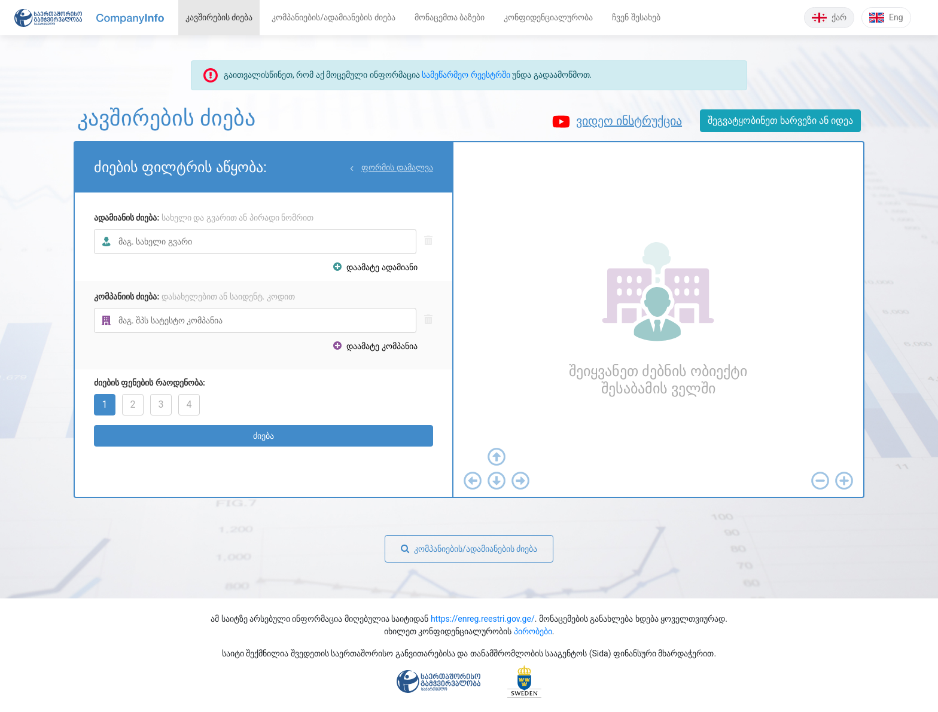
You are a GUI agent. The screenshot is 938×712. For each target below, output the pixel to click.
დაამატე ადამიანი (375, 267)
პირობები (533, 631)
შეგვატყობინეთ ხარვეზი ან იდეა (780, 120)
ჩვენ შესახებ (636, 17)
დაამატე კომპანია (375, 346)
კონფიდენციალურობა (548, 17)
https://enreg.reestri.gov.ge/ (483, 619)
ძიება (263, 436)
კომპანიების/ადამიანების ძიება (333, 17)
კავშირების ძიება (218, 17)
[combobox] (255, 241)
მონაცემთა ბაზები (450, 17)
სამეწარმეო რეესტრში (466, 75)
